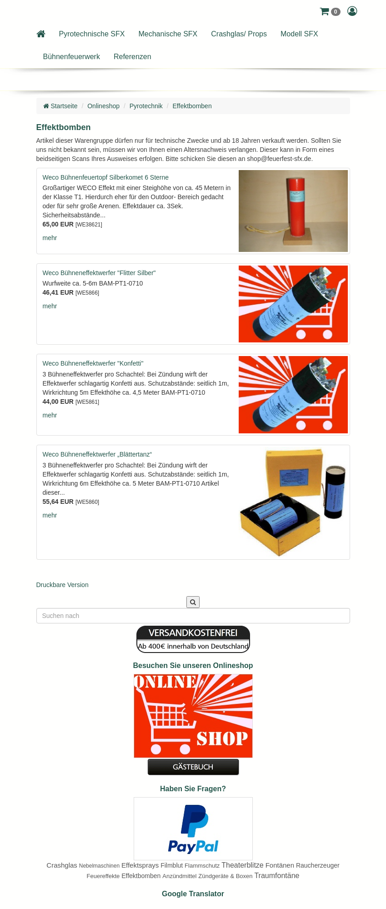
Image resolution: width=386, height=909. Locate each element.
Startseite (60, 106)
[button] (330, 11)
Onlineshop (103, 106)
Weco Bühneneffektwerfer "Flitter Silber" (99, 272)
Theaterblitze (242, 865)
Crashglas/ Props (239, 34)
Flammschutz (202, 865)
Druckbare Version (62, 584)
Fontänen (280, 865)
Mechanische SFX (167, 34)
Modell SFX (299, 34)
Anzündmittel (179, 876)
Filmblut (171, 865)
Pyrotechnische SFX (92, 34)
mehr (50, 237)
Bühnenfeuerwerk (71, 56)
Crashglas (61, 865)
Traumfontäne (276, 875)
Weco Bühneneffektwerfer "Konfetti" (93, 363)
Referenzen (132, 56)
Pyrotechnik (146, 106)
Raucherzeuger (318, 865)
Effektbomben (192, 106)
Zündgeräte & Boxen (225, 876)
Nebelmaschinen (99, 866)
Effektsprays (140, 865)
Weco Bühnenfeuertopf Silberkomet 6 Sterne (106, 177)
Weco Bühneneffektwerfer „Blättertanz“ (97, 454)
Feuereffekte (103, 876)
